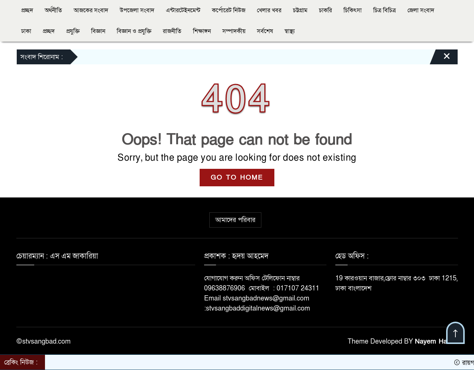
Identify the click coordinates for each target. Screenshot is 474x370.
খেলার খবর (269, 10)
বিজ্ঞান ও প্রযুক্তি (134, 31)
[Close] (440, 58)
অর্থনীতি (53, 10)
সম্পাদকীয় (233, 31)
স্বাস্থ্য (289, 31)
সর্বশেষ (265, 31)
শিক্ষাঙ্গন (202, 31)
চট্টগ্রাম (300, 10)
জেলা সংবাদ (420, 10)
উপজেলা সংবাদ (137, 10)
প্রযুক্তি (73, 31)
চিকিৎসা (353, 10)
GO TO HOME (237, 177)
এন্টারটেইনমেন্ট (183, 10)
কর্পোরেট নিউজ (228, 10)
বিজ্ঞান (98, 31)
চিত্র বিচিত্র (384, 10)
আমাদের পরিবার (235, 220)
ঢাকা (26, 31)
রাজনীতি (172, 31)
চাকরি (325, 10)
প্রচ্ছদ (27, 10)
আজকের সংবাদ (91, 10)
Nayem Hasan (436, 341)
